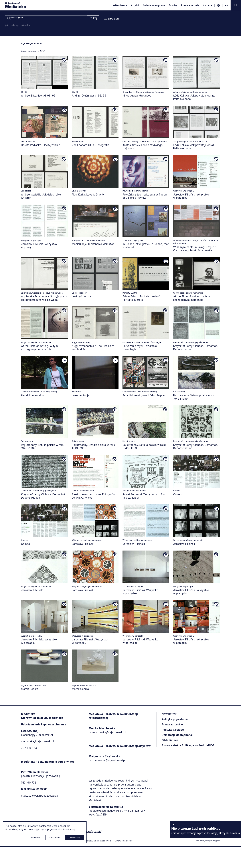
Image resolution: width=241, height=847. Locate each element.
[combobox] (46, 18)
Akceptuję (74, 837)
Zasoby (173, 5)
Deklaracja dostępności (177, 735)
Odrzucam (54, 837)
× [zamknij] (173, 824)
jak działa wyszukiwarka (17, 25)
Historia (207, 5)
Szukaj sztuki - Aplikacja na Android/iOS (188, 745)
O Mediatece (120, 5)
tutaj (72, 829)
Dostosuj (35, 837)
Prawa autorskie (190, 5)
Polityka (173, 730)
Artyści (135, 5)
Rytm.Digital (213, 841)
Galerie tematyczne (154, 5)
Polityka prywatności (175, 719)
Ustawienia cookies (124, 841)
